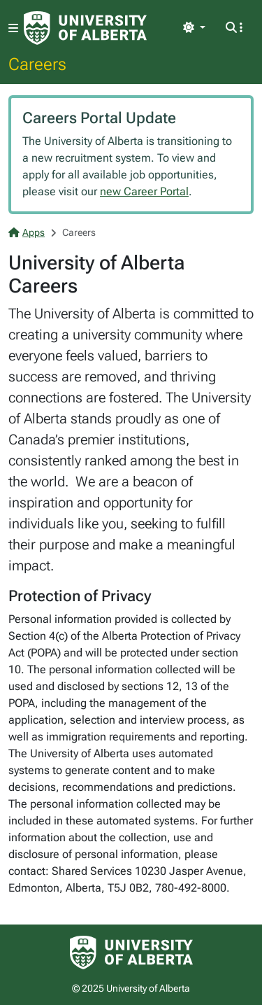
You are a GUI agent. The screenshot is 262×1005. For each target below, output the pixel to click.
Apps (26, 232)
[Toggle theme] (194, 28)
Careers (37, 64)
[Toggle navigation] (13, 28)
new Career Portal (144, 191)
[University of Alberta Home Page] (85, 28)
